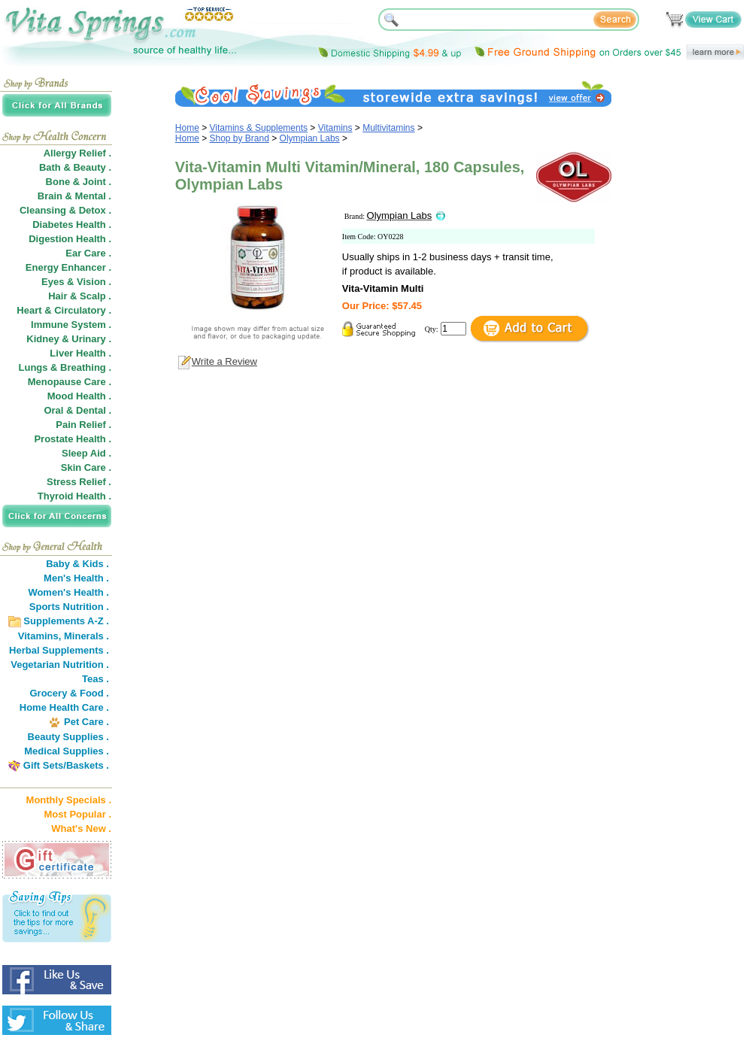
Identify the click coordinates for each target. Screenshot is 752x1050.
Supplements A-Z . (66, 621)
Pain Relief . (83, 424)
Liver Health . (80, 353)
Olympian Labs (310, 138)
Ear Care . (88, 253)
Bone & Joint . (78, 181)
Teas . (95, 678)
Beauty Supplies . (68, 736)
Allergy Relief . (77, 153)
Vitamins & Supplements (259, 128)
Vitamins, (40, 636)
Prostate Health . (72, 439)
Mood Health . (79, 396)
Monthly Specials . (68, 800)
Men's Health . (76, 578)
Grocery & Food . (69, 693)
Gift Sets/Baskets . (66, 765)
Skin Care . (86, 467)
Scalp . (95, 296)
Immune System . (71, 324)
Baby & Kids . (77, 563)
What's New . (81, 828)
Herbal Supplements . (59, 650)
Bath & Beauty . (75, 167)
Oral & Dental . (77, 410)
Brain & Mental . (74, 196)
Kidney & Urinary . (68, 338)
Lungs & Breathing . (65, 367)
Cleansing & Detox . (65, 210)
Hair (57, 296)
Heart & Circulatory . (64, 310)
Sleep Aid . (86, 453)
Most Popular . (77, 814)
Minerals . (86, 636)
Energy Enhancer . (68, 267)
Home (187, 128)
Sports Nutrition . (69, 606)
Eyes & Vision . (76, 281)
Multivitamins (388, 128)
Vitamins (335, 128)
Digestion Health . (70, 238)
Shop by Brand (239, 138)
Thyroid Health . (74, 496)
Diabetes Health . (71, 224)
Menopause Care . (69, 381)
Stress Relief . (79, 481)
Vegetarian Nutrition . (60, 664)
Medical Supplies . (66, 751)
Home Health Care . (64, 707)
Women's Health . (68, 592)
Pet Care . (86, 721)
